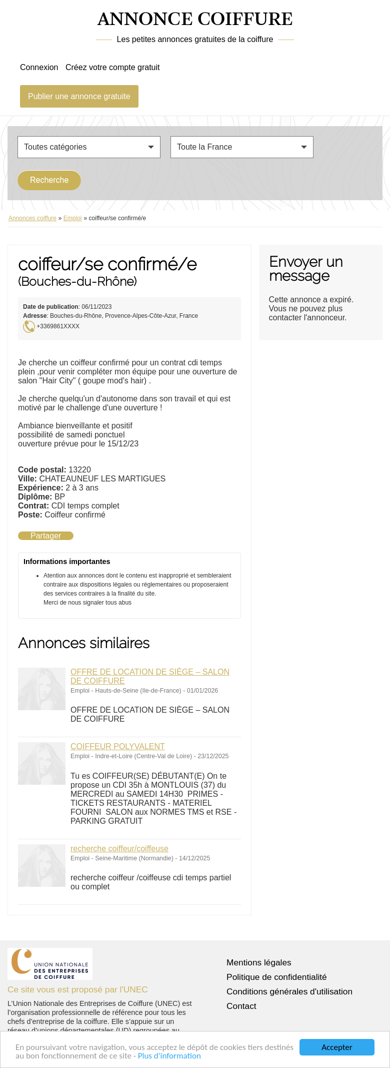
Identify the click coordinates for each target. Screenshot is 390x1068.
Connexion (39, 67)
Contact (241, 1006)
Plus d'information (169, 1056)
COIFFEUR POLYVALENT (117, 746)
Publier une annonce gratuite (79, 96)
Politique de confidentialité (276, 977)
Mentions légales (259, 962)
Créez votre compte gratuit (113, 67)
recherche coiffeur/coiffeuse (119, 848)
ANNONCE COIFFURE (195, 20)
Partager (45, 535)
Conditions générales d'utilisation (289, 991)
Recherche (49, 180)
